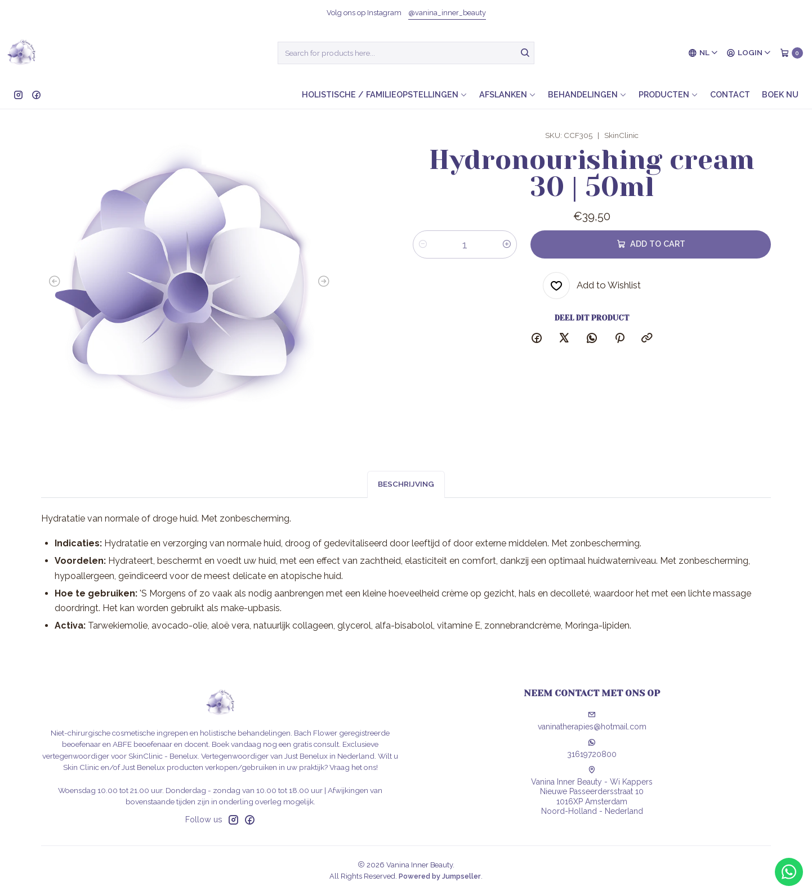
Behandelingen (587, 94)
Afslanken (507, 94)
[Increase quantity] (506, 244)
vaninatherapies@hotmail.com (592, 721)
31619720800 (592, 748)
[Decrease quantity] (422, 244)
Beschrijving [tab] (406, 491)
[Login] (749, 53)
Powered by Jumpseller (440, 876)
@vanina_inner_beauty (447, 12)
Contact (730, 94)
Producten (668, 94)
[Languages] (703, 53)
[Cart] (791, 53)
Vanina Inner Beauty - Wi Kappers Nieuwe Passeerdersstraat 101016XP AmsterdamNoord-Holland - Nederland (592, 791)
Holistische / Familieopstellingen (384, 94)
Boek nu (780, 94)
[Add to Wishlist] (592, 285)
